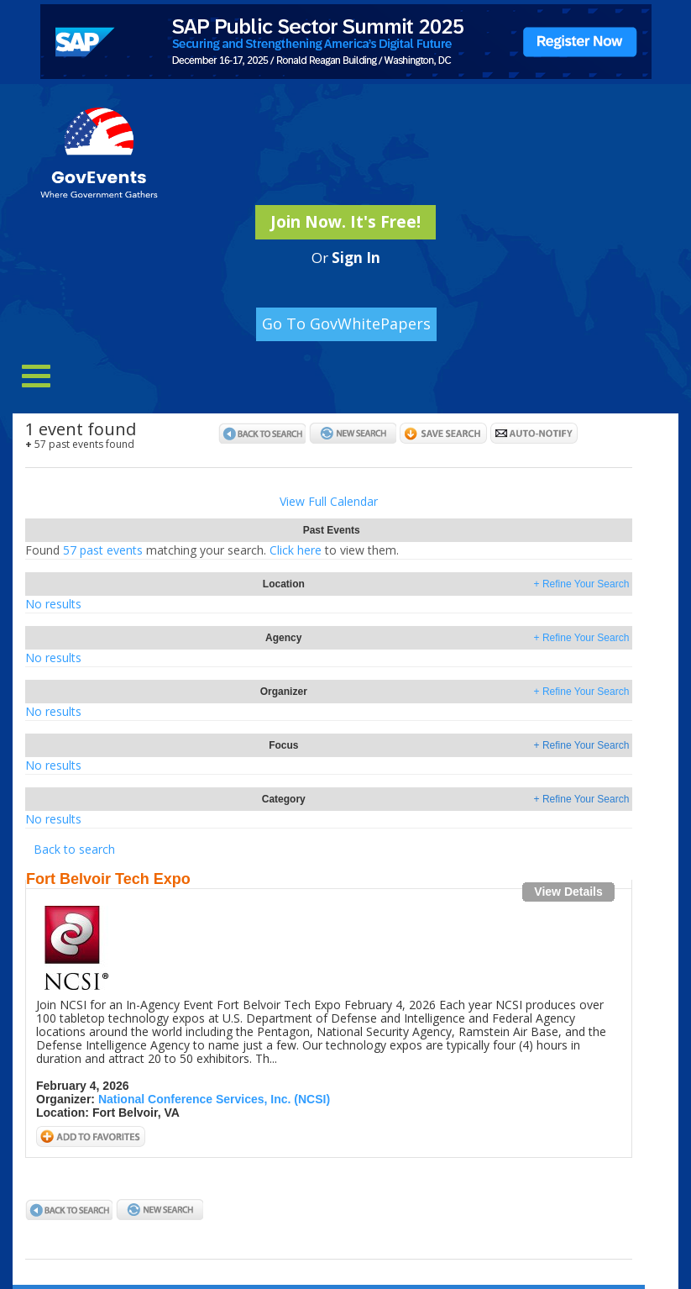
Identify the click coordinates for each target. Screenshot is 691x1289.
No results (53, 604)
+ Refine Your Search (582, 584)
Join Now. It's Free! (345, 222)
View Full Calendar (329, 501)
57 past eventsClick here (212, 550)
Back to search (74, 849)
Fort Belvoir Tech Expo (108, 879)
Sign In (356, 257)
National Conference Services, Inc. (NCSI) (214, 1099)
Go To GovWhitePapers (346, 323)
